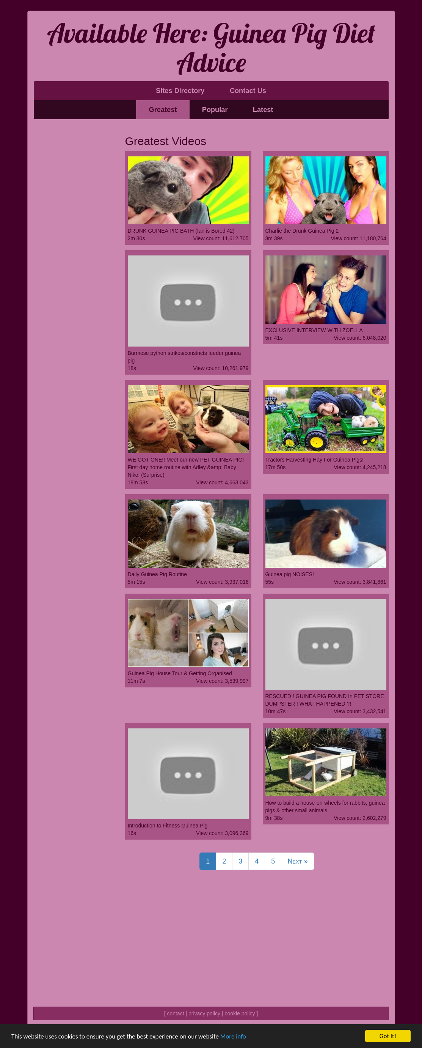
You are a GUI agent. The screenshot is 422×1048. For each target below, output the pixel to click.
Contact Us (248, 91)
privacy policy (204, 1013)
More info (233, 1036)
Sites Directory (180, 91)
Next (297, 861)
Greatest (163, 109)
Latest (263, 109)
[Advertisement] (73, 241)
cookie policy (239, 1013)
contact (175, 1013)
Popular (215, 109)
